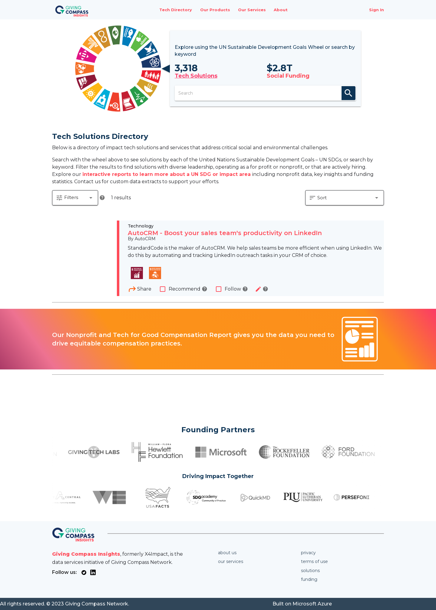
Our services (230, 561)
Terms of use (314, 561)
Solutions (310, 570)
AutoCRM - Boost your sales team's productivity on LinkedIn (225, 233)
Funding (309, 579)
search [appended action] (348, 93)
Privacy (308, 552)
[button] (75, 197)
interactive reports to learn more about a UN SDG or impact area (167, 174)
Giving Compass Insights (86, 554)
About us (227, 552)
